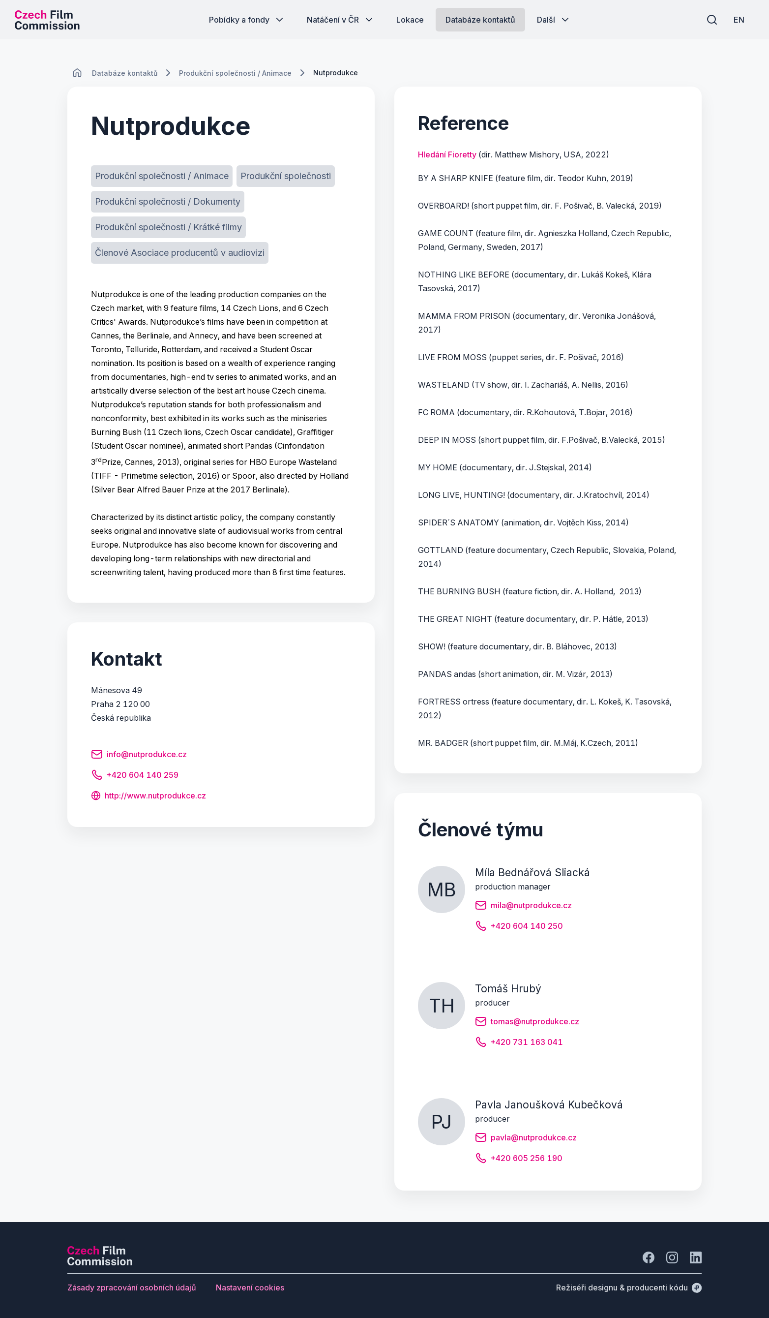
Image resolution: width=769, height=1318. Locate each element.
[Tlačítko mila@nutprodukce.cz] (523, 906)
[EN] (739, 19)
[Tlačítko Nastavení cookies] (250, 1287)
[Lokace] (124, 73)
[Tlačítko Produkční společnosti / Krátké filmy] (168, 227)
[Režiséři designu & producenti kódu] (629, 1287)
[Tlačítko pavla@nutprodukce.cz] (526, 1139)
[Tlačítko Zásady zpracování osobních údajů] (131, 1287)
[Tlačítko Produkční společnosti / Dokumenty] (167, 202)
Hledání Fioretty (447, 154)
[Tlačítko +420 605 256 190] (518, 1159)
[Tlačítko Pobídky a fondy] (247, 19)
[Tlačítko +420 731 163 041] (519, 1043)
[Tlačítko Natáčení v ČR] (340, 19)
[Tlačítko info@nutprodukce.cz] (139, 755)
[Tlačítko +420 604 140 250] (519, 927)
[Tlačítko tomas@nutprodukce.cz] (527, 1022)
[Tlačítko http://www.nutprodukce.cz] (148, 796)
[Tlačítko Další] (554, 19)
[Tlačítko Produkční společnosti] (285, 176)
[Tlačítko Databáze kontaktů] (480, 19)
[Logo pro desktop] (47, 20)
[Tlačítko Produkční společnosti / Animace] (162, 176)
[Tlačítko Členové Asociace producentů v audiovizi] (180, 253)
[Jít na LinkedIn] (696, 1257)
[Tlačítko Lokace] (410, 19)
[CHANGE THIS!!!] (77, 73)
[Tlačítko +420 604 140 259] (134, 776)
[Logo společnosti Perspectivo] (99, 1262)
